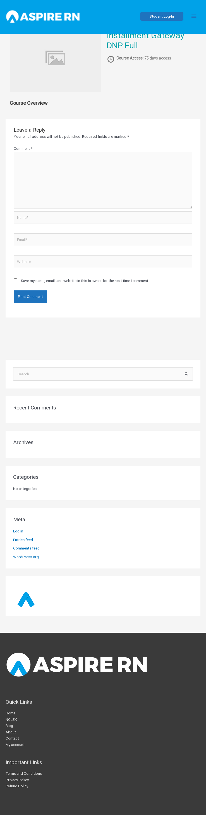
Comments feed (26, 548)
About (11, 732)
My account (15, 744)
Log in (18, 531)
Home (10, 713)
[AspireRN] (47, 18)
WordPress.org (26, 557)
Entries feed (23, 539)
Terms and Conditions (24, 773)
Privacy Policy (17, 780)
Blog (9, 725)
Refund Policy (17, 786)
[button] (160, 18)
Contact (12, 738)
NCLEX (11, 719)
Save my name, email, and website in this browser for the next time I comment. (85, 280)
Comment (23, 148)
